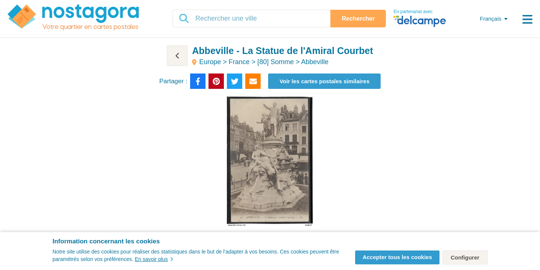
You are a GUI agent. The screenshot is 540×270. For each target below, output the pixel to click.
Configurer (465, 257)
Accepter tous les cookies (397, 257)
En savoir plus (154, 259)
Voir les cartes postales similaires (324, 81)
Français (490, 18)
